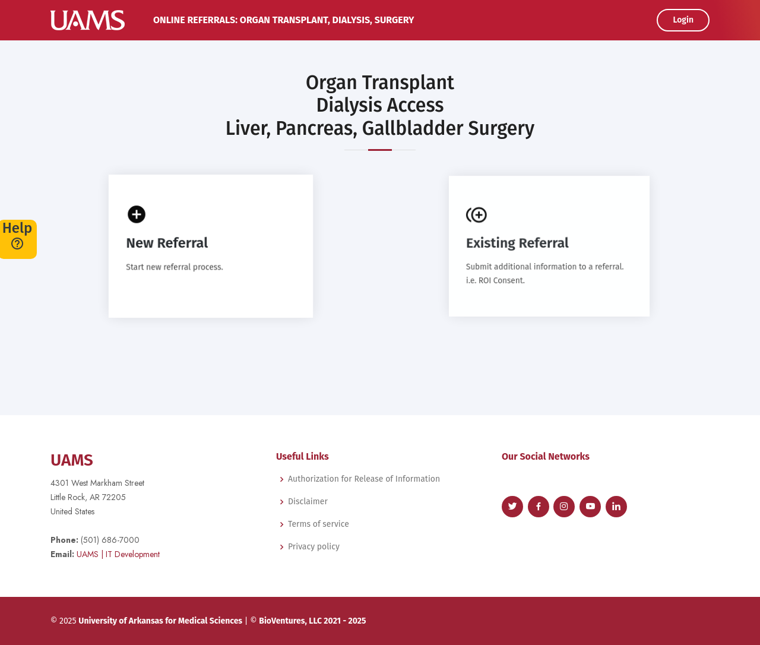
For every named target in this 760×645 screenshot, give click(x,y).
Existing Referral (518, 243)
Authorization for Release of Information (364, 479)
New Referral (167, 243)
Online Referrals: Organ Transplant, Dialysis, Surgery (283, 20)
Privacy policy (314, 547)
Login (683, 20)
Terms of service (318, 524)
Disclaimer (308, 502)
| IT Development (118, 554)
